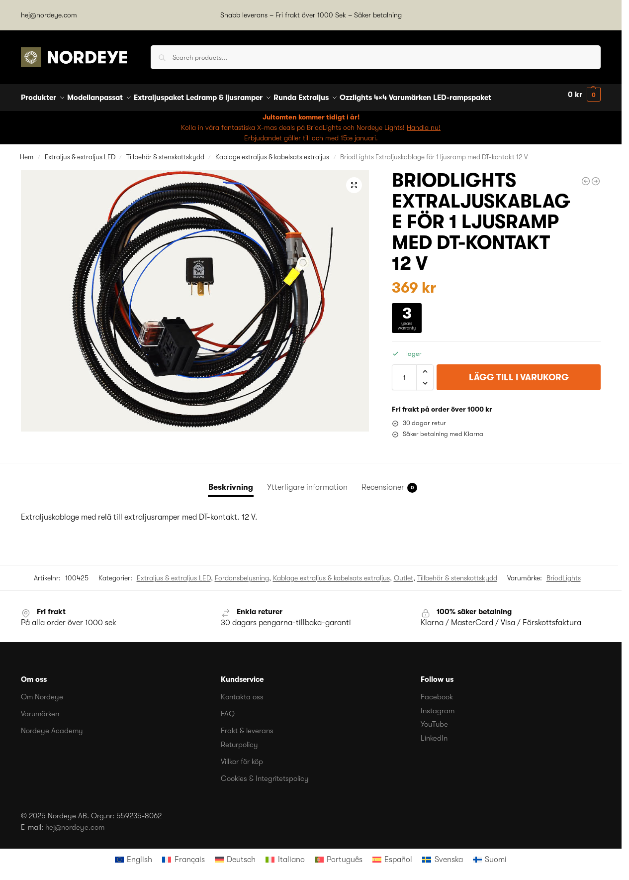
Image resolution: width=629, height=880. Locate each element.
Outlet (403, 572)
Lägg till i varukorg (519, 372)
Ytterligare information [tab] (307, 481)
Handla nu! (424, 121)
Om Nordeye (42, 691)
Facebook (437, 691)
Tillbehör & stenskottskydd (165, 151)
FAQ (228, 708)
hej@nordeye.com (49, 15)
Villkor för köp (242, 755)
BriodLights (563, 572)
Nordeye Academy (52, 725)
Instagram (437, 704)
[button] (584, 95)
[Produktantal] (404, 372)
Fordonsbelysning (242, 572)
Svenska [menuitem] (449, 854)
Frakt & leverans (247, 725)
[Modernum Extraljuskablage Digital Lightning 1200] (596, 176)
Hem (26, 151)
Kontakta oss (242, 691)
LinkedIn (434, 732)
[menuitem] (133, 854)
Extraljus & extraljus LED (80, 151)
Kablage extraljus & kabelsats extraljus (272, 151)
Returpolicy (239, 738)
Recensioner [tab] (389, 482)
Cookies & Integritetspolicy (265, 772)
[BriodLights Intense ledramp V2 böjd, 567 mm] (586, 176)
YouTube (434, 718)
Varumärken (40, 708)
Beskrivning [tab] (230, 481)
